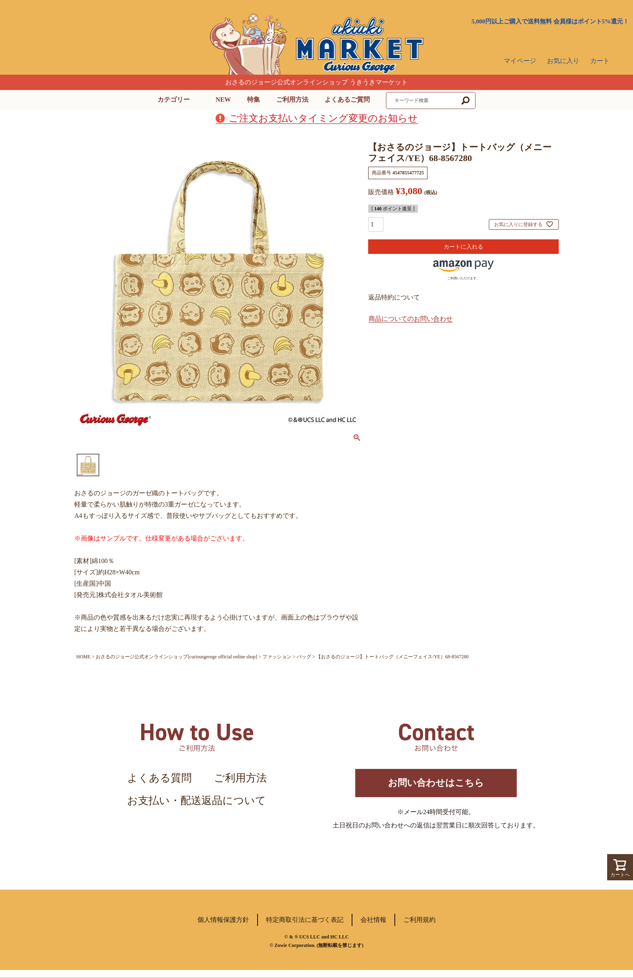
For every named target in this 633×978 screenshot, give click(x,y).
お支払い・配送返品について (196, 800)
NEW (223, 99)
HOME (83, 657)
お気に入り (563, 60)
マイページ (520, 60)
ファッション (276, 657)
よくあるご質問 (347, 99)
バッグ (304, 657)
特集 (253, 99)
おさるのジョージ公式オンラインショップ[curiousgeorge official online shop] (176, 657)
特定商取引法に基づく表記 (305, 927)
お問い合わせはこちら (436, 787)
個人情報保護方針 (223, 927)
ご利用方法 (292, 99)
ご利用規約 (419, 927)
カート (600, 60)
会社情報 (373, 927)
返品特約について (394, 297)
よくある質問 (159, 778)
